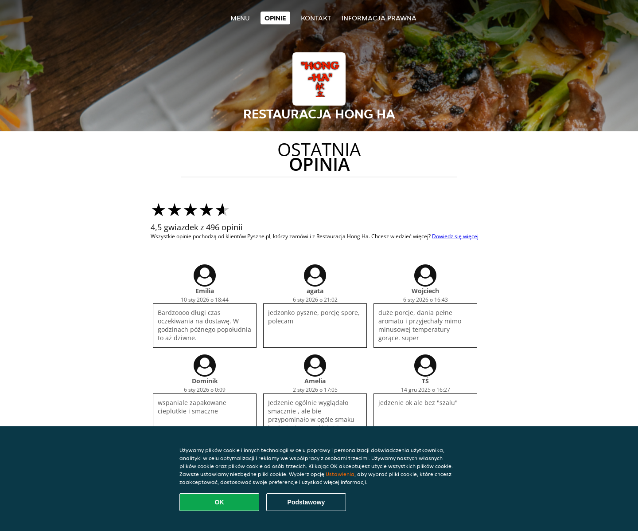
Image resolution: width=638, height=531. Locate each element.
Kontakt (316, 18)
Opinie (275, 18)
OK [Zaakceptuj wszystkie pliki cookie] (219, 502)
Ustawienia (340, 474)
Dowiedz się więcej (455, 236)
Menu (240, 18)
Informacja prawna (379, 18)
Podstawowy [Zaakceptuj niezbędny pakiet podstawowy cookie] (306, 502)
